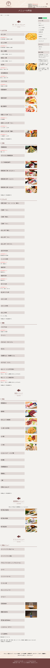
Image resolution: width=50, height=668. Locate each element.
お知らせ (40, 46)
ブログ (40, 49)
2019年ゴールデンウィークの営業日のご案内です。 (44, 60)
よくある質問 (41, 29)
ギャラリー (41, 34)
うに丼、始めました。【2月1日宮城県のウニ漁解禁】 (43, 64)
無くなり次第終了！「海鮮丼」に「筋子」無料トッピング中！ (44, 69)
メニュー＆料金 (42, 27)
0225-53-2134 (35, 4)
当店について (41, 25)
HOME (1, 15)
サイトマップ (41, 41)
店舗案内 (40, 36)
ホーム (40, 23)
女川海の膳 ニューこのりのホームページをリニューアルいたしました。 (44, 56)
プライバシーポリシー (43, 38)
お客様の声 (41, 32)
